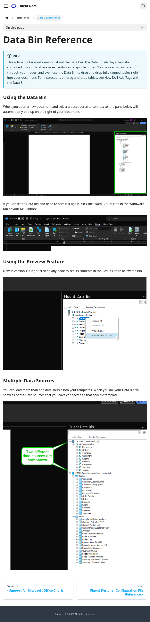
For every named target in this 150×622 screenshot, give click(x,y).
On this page (15, 27)
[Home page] (7, 18)
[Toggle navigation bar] (6, 6)
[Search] (143, 5)
